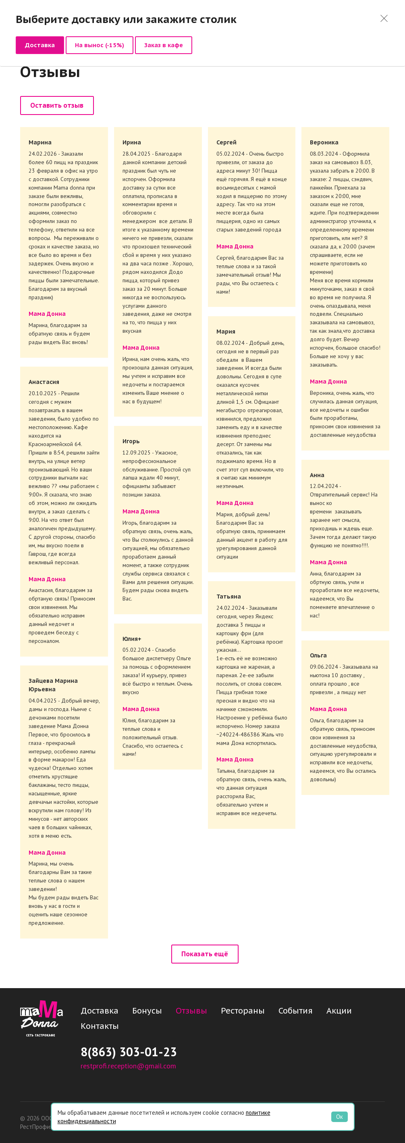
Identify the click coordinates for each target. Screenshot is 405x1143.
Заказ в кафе (163, 45)
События (295, 1011)
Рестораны (243, 1011)
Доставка (40, 45)
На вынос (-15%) (99, 45)
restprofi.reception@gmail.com (128, 1066)
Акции (339, 1011)
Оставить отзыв (56, 106)
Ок (339, 1116)
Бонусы (147, 1011)
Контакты (100, 1026)
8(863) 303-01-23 (129, 1052)
